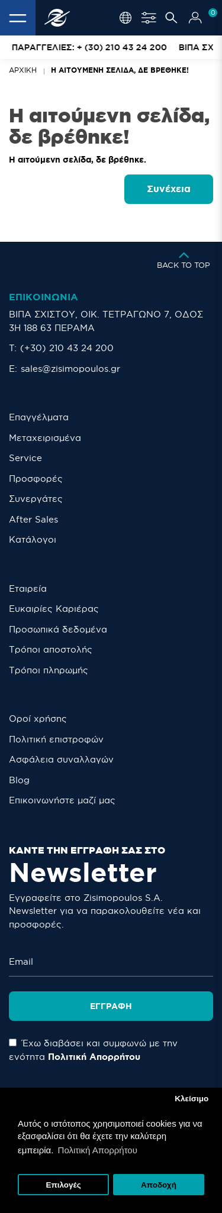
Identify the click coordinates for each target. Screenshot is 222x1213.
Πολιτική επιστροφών (56, 739)
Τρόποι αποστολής (50, 649)
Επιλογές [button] (63, 1184)
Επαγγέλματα (39, 417)
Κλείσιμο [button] (191, 1098)
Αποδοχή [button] (158, 1184)
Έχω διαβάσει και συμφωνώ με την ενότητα (93, 1050)
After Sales (33, 519)
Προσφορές (36, 478)
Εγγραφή (111, 1006)
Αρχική (23, 70)
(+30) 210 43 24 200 (67, 348)
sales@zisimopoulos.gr (70, 369)
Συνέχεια (169, 188)
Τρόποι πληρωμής (48, 670)
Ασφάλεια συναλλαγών (61, 759)
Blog (19, 780)
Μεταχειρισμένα (45, 438)
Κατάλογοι (32, 539)
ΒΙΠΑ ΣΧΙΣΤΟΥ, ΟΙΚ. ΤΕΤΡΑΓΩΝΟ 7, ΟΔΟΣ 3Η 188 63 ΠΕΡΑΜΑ (106, 321)
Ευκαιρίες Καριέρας (54, 609)
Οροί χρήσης (38, 718)
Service (25, 458)
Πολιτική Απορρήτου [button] (97, 1150)
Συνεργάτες (36, 499)
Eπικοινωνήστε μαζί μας (62, 800)
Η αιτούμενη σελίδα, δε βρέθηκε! (120, 70)
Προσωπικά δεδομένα (58, 629)
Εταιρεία (28, 588)
